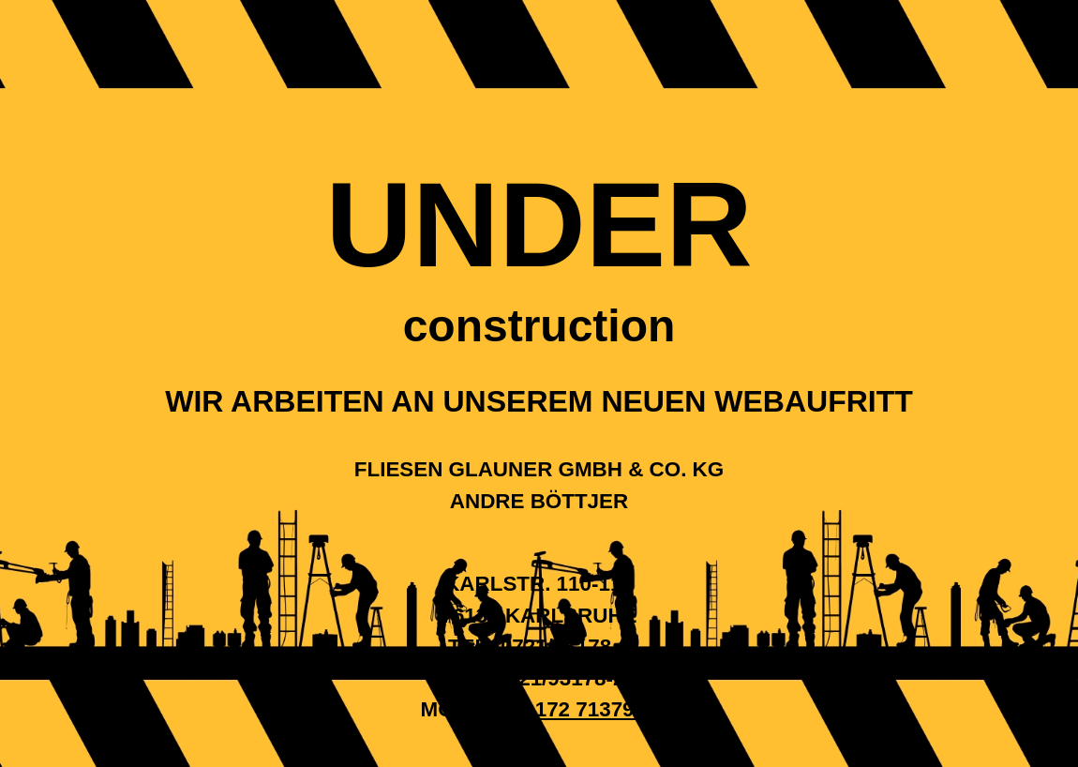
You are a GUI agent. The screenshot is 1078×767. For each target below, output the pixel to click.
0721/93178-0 (565, 646)
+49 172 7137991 (576, 709)
